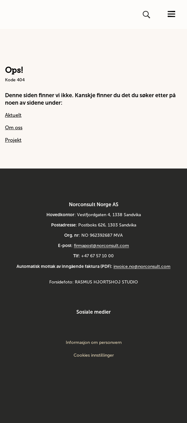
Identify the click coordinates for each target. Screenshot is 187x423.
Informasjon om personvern (94, 342)
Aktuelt (13, 115)
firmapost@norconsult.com (101, 245)
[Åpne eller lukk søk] (147, 15)
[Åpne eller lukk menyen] (171, 14)
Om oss (13, 128)
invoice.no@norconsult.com (141, 266)
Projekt (13, 140)
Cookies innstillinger (94, 355)
